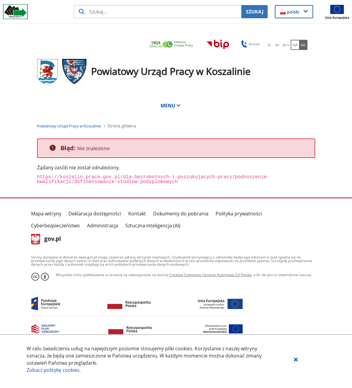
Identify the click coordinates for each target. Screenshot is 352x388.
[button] (295, 359)
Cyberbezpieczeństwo (55, 225)
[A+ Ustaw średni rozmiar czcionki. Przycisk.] (277, 44)
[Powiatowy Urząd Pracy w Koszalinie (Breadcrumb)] (69, 126)
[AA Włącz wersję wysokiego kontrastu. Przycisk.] (303, 45)
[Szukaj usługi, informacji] (157, 11)
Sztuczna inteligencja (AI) (152, 225)
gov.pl (46, 239)
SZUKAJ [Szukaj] (254, 11)
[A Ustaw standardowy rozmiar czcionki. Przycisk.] (269, 44)
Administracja (102, 225)
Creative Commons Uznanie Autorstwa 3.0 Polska (210, 274)
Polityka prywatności (239, 213)
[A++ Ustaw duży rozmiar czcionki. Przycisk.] (285, 44)
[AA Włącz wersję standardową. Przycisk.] (295, 45)
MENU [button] (171, 105)
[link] (172, 44)
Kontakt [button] (249, 44)
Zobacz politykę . (54, 370)
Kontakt (137, 213)
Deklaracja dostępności (94, 213)
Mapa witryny (46, 213)
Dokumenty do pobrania (180, 213)
